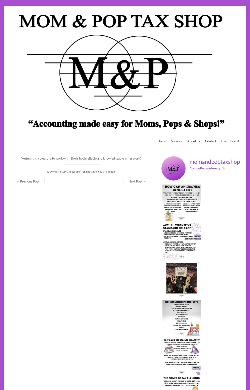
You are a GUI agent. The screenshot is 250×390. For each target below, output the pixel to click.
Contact (210, 141)
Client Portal (230, 141)
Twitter (200, 376)
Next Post (137, 181)
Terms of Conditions (28, 348)
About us (193, 141)
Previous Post (27, 181)
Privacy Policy (23, 344)
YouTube (225, 376)
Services (176, 141)
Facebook (188, 376)
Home (162, 141)
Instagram (212, 376)
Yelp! (236, 376)
